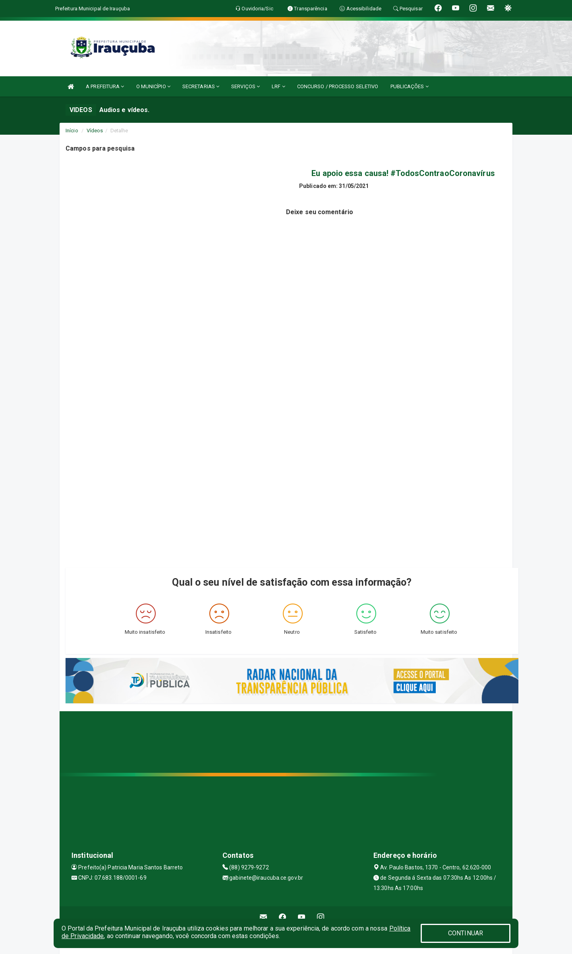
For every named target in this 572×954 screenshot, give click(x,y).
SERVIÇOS (245, 86)
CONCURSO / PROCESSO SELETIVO (338, 86)
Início (72, 131)
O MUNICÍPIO (153, 86)
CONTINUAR (465, 933)
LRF (278, 86)
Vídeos (95, 131)
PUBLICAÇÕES (409, 86)
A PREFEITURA (105, 86)
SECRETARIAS (200, 86)
